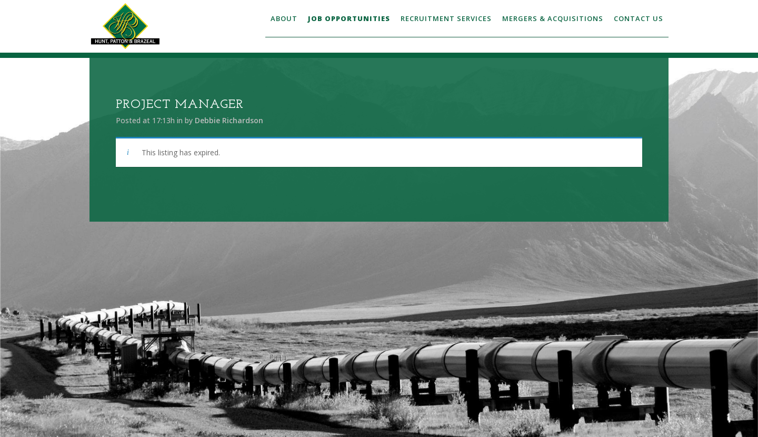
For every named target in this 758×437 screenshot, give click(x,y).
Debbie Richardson (229, 120)
